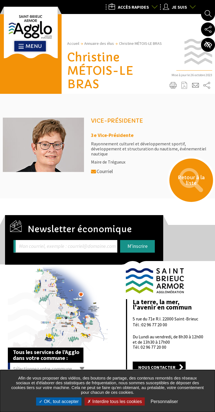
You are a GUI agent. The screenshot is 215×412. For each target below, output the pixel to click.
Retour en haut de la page (203, 252)
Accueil (73, 43)
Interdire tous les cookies (114, 401)
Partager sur (206, 85)
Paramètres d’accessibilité (208, 45)
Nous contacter (157, 367)
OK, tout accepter (59, 401)
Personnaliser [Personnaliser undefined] (164, 401)
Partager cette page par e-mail (195, 85)
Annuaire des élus (99, 43)
